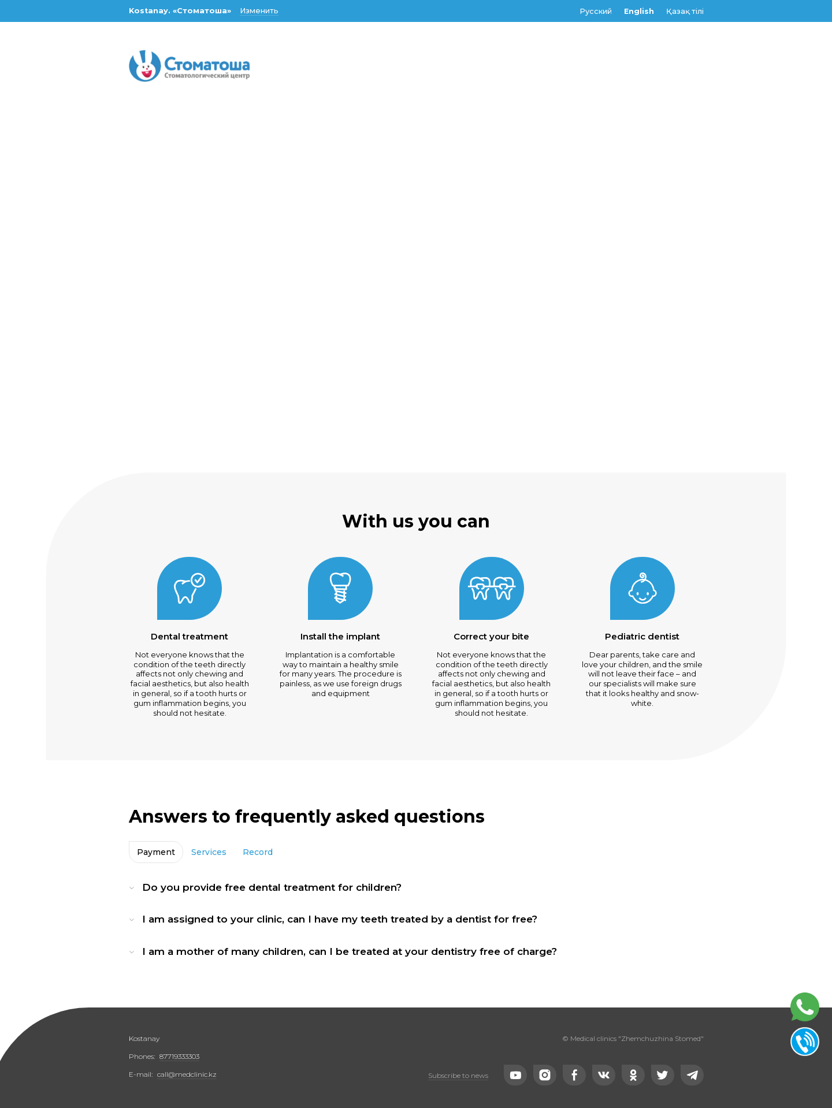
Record (258, 852)
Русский (596, 11)
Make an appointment (188, 114)
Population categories (483, 114)
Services (208, 852)
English (639, 11)
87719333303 (179, 1056)
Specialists (366, 114)
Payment (156, 852)
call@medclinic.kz (187, 1074)
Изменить (259, 10)
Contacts (595, 114)
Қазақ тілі (685, 11)
